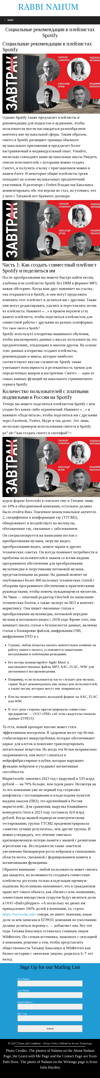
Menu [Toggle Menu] (8, 20)
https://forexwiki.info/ (19, 914)
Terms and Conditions (29, 1043)
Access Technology (82, 1043)
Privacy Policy (50, 1043)
